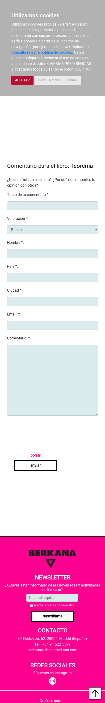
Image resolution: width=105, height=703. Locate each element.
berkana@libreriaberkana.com (52, 650)
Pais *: (12, 266)
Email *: (13, 314)
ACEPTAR (22, 80)
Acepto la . (54, 605)
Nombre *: (15, 242)
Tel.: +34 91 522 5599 (52, 644)
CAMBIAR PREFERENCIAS (57, 80)
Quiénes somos (52, 701)
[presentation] (43, 434)
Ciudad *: (14, 290)
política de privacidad (60, 605)
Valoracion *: (18, 218)
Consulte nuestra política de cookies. (42, 52)
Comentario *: (18, 338)
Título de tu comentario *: (28, 194)
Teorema (82, 166)
